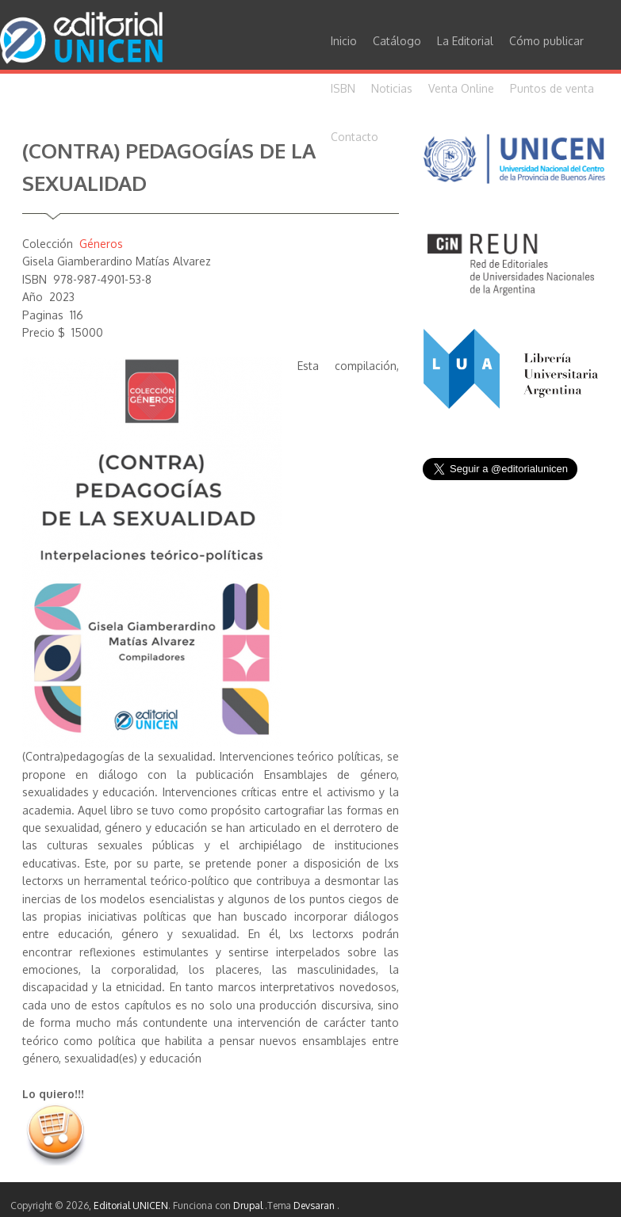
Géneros (101, 243)
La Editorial (465, 41)
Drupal (249, 1205)
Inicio (344, 41)
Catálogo (397, 41)
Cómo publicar (546, 41)
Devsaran (315, 1205)
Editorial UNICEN (131, 1205)
